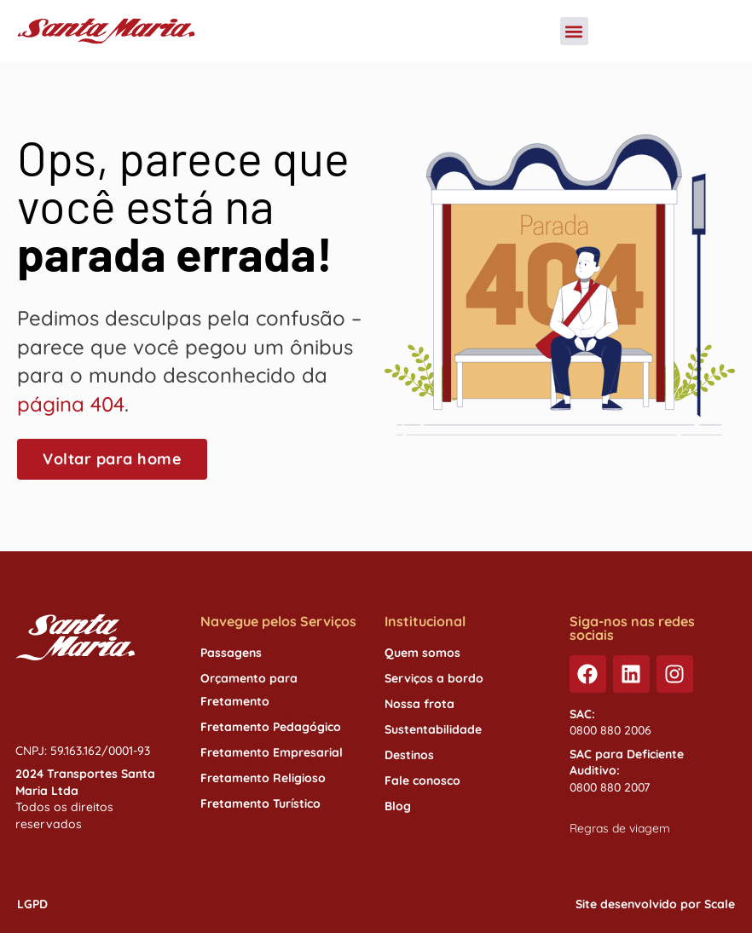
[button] (574, 31)
